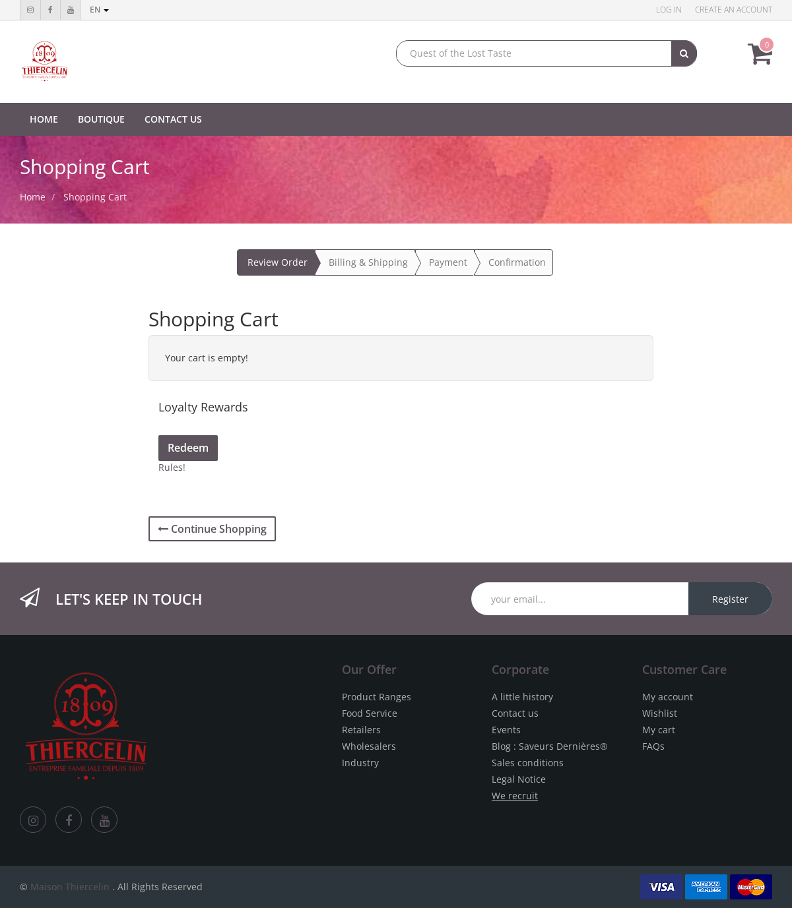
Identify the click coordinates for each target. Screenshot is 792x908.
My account (667, 696)
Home (33, 197)
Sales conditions (528, 762)
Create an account (733, 9)
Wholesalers (369, 746)
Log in (669, 9)
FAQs (653, 746)
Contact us (515, 713)
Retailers (361, 729)
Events (506, 729)
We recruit (515, 795)
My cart (658, 729)
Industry (360, 762)
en (99, 9)
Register (730, 599)
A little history (522, 696)
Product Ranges (376, 696)
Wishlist (659, 713)
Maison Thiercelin (70, 886)
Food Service (369, 713)
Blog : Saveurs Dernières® (550, 746)
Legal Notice (519, 779)
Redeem (188, 447)
